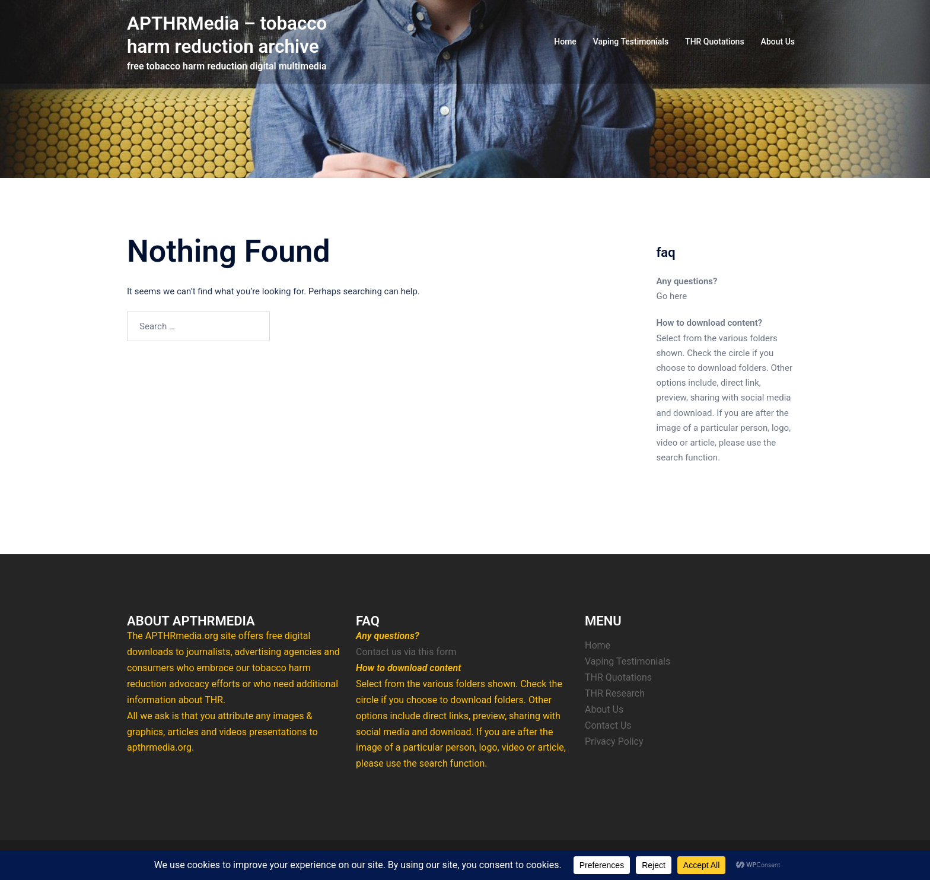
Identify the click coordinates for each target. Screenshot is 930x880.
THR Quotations (714, 41)
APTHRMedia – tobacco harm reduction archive (229, 34)
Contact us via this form (406, 651)
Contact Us (608, 725)
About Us (778, 41)
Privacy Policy (614, 741)
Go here (672, 296)
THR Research (615, 693)
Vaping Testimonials (630, 41)
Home (565, 41)
